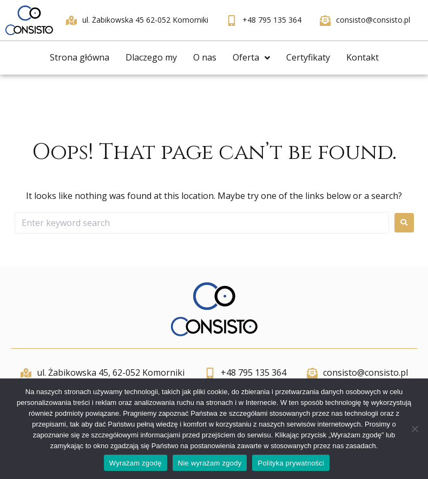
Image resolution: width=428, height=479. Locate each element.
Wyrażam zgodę (135, 463)
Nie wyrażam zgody (210, 463)
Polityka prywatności (291, 463)
